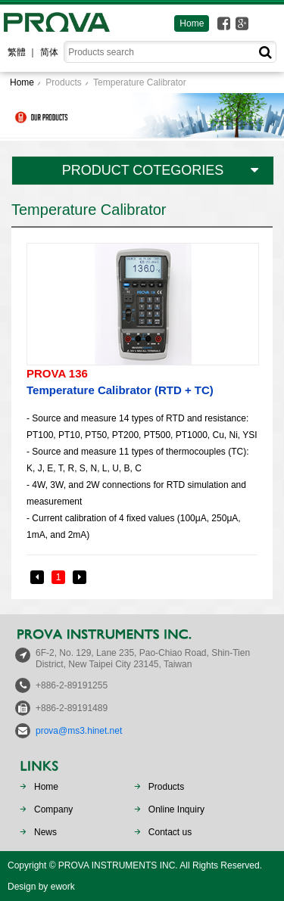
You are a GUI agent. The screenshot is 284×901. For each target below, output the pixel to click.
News (45, 832)
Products (63, 82)
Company (53, 809)
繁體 (17, 52)
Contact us (170, 832)
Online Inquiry (176, 809)
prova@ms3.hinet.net (79, 730)
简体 (49, 52)
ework (63, 886)
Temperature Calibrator (139, 82)
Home (191, 23)
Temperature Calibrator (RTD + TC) (142, 380)
